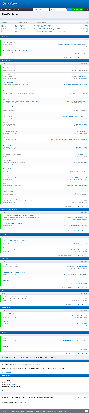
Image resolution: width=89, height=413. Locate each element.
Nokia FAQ (6, 67)
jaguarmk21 (84, 194)
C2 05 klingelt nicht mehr (81, 124)
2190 (16, 31)
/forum (12, 407)
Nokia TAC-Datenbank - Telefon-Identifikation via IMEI (75, 68)
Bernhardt (4, 25)
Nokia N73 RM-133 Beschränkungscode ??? (77, 101)
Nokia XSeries (7, 145)
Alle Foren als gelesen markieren (45, 397)
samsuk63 (84, 341)
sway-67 (4, 28)
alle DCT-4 (35, 93)
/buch (48, 407)
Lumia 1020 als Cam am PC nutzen (79, 108)
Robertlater (22, 28)
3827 (16, 26)
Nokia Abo (84, 52)
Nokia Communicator (9, 153)
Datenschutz (12, 404)
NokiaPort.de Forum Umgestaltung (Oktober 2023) (21, 18)
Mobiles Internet (7, 183)
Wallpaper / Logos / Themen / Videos (14, 272)
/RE (31, 407)
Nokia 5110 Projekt (41, 26)
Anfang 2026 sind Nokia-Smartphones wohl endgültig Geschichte (72, 44)
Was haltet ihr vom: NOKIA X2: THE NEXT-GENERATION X (73, 116)
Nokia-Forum (7, 74)
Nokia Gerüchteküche (9, 82)
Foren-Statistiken (6, 390)
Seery (21, 31)
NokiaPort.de (5, 407)
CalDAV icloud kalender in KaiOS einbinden (77, 185)
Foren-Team (5, 397)
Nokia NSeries (7, 137)
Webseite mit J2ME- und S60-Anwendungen (77, 266)
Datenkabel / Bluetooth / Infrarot (12, 223)
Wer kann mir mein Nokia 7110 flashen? (45, 28)
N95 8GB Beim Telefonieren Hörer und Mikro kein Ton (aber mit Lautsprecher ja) (69, 139)
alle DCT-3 (33, 91)
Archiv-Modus (16, 397)
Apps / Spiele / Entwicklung (11, 265)
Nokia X (5, 114)
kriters (85, 156)
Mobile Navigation (8, 191)
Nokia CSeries (7, 122)
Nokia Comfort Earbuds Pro (80, 162)
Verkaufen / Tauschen (9, 314)
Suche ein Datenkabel (82, 323)
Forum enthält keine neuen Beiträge (27, 357)
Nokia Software (7, 168)
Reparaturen (6, 248)
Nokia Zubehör (7, 160)
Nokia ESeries (7, 130)
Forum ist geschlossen (43, 357)
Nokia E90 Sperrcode (82, 154)
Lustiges (5, 346)
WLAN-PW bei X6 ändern (81, 147)
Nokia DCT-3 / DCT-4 (9, 90)
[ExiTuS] (4, 26)
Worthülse (84, 187)
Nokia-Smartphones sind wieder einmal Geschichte (75, 84)
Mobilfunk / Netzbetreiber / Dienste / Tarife (15, 297)
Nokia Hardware (7, 176)
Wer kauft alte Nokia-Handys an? (79, 315)
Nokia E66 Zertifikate (82, 131)
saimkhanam (84, 268)
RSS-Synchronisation (29, 397)
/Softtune (27, 407)
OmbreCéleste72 (83, 141)
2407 (16, 30)
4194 (16, 25)
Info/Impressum (5, 404)
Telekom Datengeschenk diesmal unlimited (77, 298)
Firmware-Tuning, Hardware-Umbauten (14, 240)
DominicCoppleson (24, 30)
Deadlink (85, 133)
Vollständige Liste (6, 372)
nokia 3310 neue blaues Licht (80, 242)
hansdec (22, 25)
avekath (21, 26)
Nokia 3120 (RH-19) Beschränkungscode (51, 31)
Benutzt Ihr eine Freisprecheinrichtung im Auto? (76, 200)
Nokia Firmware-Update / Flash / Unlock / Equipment (18, 215)
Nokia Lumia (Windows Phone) (12, 107)
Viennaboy (84, 251)
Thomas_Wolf (84, 28)
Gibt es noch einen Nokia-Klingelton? (45, 30)
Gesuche (5, 321)
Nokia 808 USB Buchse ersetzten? (79, 249)
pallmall (3, 30)
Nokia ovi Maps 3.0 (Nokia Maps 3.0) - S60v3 (77, 193)
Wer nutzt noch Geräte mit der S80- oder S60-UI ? (75, 170)
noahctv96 (84, 202)
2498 (16, 28)
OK (86, 411)
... (26, 33)
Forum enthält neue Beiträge (10, 357)
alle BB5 (36, 101)
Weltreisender (84, 26)
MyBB (12, 402)
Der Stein (84, 53)
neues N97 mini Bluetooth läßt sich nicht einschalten (75, 225)
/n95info (36, 407)
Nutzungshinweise (20, 404)
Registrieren (78, 9)
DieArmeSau (84, 102)
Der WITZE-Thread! (82, 347)
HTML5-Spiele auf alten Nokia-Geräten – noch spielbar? (74, 340)
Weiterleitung (53, 357)
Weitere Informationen (67, 411)
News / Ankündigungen (10, 42)
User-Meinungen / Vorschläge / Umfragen (15, 50)
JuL (3, 31)
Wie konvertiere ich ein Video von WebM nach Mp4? (75, 274)
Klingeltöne (6, 280)
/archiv (53, 407)
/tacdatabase (19, 407)
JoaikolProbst (84, 30)
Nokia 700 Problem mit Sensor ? (79, 177)
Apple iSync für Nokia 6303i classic (44, 25)
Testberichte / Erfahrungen (11, 199)
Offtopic (5, 338)
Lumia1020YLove (83, 179)
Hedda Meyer (84, 171)
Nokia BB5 (6, 99)
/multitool (43, 407)
